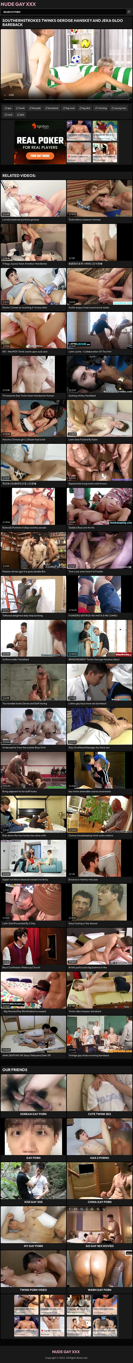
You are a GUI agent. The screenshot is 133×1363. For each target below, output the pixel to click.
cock (9, 114)
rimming (102, 108)
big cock (70, 108)
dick (22, 114)
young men (120, 108)
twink (22, 108)
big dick (86, 108)
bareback (53, 108)
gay (9, 108)
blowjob (36, 108)
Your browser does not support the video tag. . (66, 66)
